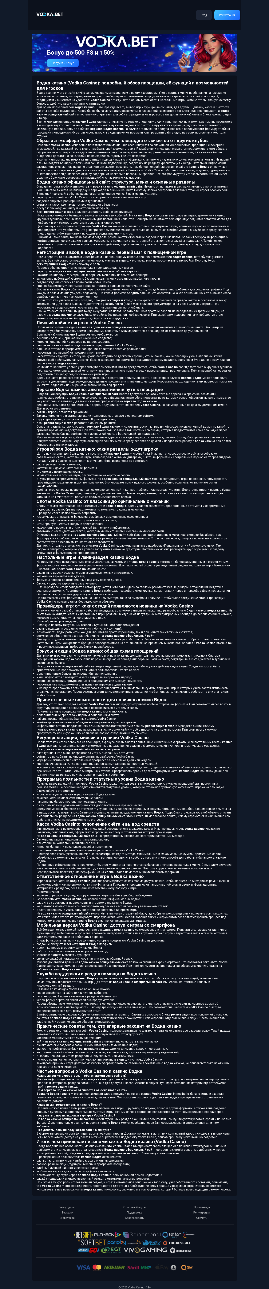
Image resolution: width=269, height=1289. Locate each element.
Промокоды (202, 1207)
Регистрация (227, 15)
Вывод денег (67, 1207)
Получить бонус (63, 63)
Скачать (201, 1218)
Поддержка (134, 1212)
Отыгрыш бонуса (134, 1207)
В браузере (67, 1218)
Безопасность (134, 1218)
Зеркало (67, 1212)
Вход (204, 15)
